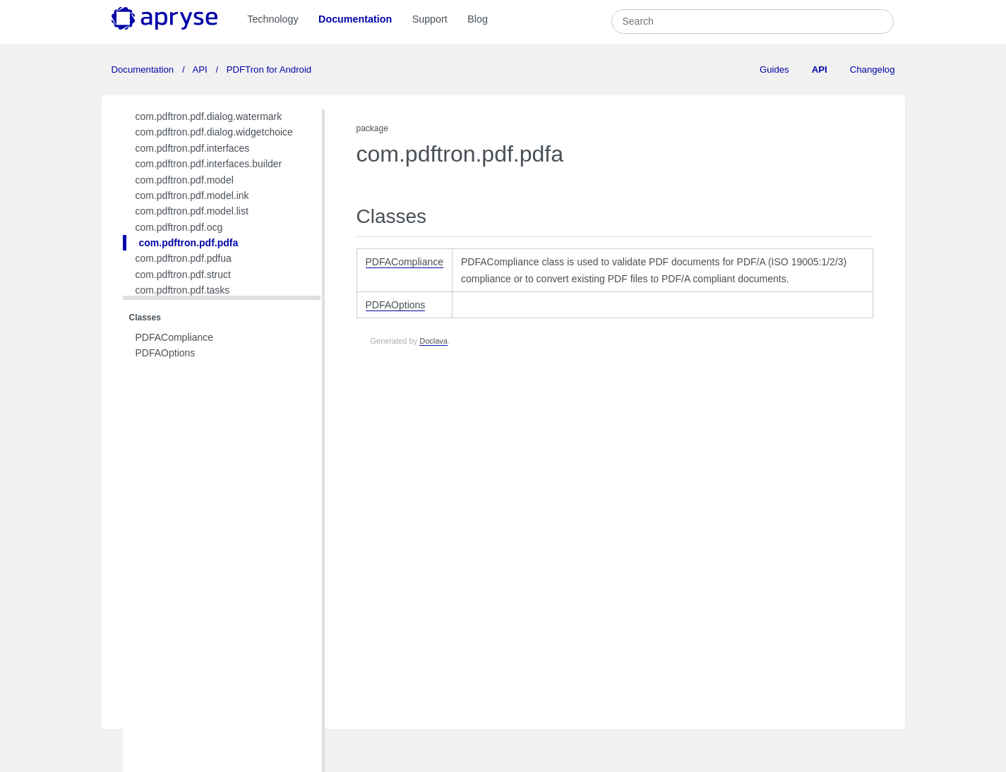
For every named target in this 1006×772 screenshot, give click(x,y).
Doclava (433, 341)
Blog (477, 19)
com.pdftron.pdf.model (185, 180)
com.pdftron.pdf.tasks (183, 290)
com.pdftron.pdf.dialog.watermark (209, 116)
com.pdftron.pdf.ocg (179, 227)
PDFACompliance (175, 337)
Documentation (355, 19)
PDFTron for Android (267, 69)
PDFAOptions (166, 352)
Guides (774, 69)
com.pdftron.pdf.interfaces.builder (209, 163)
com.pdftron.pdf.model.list (192, 211)
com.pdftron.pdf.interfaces (193, 148)
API (200, 69)
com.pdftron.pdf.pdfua (184, 258)
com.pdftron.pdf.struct (183, 274)
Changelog (872, 69)
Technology (272, 19)
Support (430, 19)
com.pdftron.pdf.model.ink (192, 195)
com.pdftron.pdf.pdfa (189, 242)
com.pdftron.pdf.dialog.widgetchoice (214, 132)
